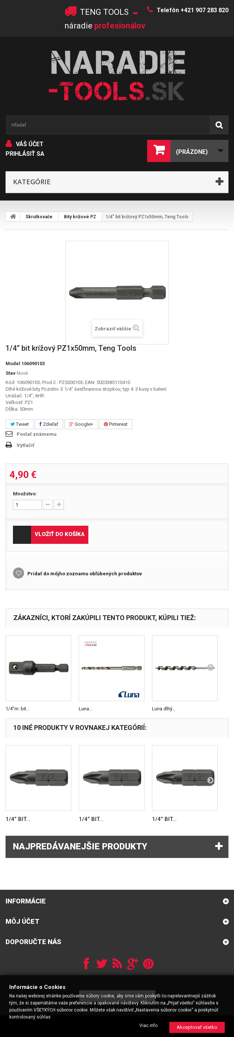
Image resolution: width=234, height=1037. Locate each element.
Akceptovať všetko (197, 1027)
